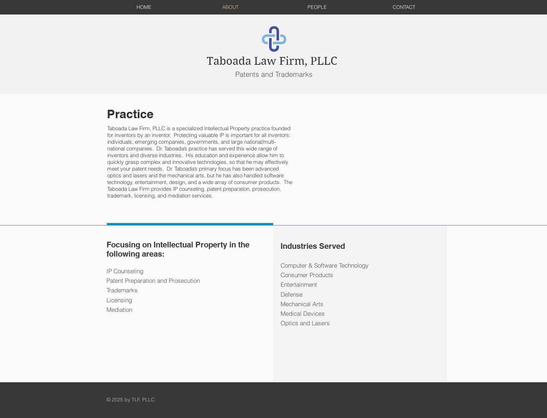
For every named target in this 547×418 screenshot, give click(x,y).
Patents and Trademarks (273, 74)
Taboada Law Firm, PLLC (272, 61)
